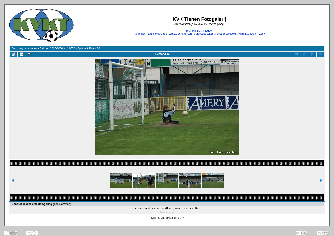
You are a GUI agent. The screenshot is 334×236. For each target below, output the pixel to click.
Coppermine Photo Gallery (172, 218)
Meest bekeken (204, 33)
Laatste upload (156, 33)
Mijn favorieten (247, 33)
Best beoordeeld (226, 33)
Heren (33, 48)
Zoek (262, 33)
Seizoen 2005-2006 (51, 48)
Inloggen (208, 30)
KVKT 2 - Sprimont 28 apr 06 (83, 48)
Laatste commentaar (180, 33)
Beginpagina (192, 30)
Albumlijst (139, 33)
